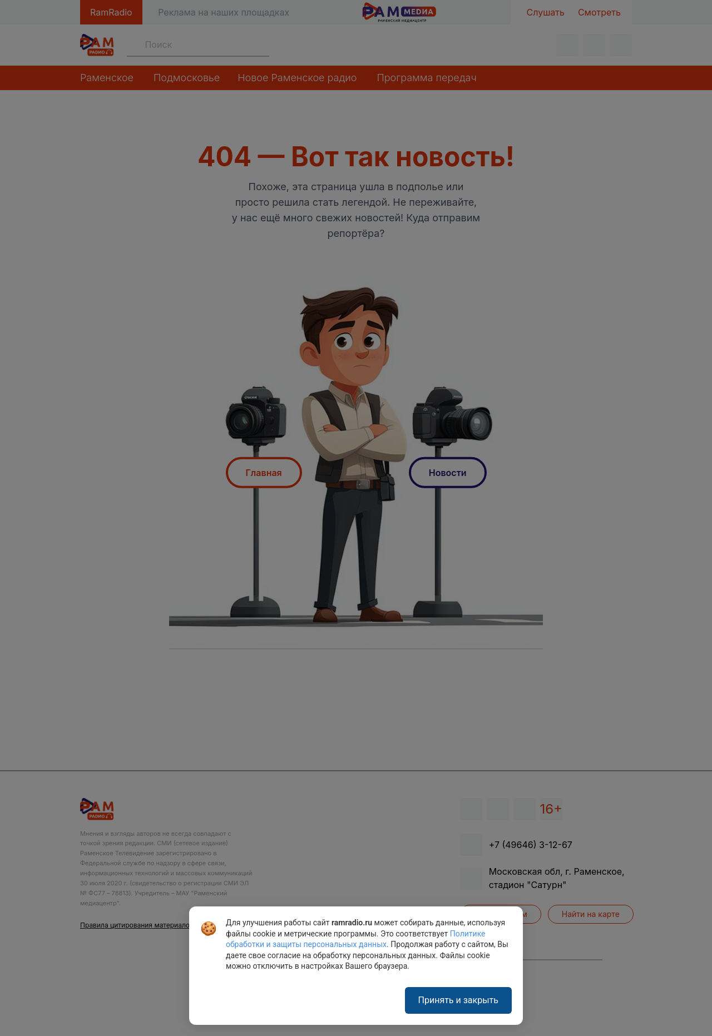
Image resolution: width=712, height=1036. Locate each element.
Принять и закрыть (458, 1000)
